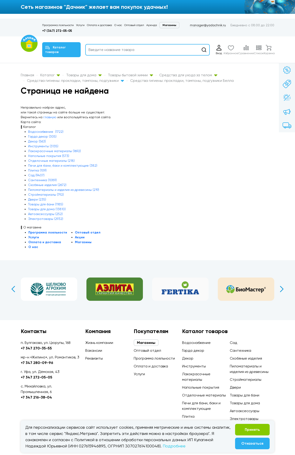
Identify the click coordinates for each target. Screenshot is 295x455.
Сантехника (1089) (42, 180)
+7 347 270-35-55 (36, 348)
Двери (235, 387)
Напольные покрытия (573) (48, 156)
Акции (80, 237)
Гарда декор (193, 350)
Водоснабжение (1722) (45, 131)
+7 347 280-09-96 (37, 362)
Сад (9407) (36, 175)
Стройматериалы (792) (46, 194)
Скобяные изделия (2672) (47, 185)
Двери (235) (37, 199)
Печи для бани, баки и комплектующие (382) (62, 165)
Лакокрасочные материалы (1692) (54, 151)
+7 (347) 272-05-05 (57, 31)
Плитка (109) (37, 170)
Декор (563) (37, 141)
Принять (252, 429)
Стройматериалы (245, 379)
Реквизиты (94, 358)
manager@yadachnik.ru (208, 25)
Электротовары (244, 419)
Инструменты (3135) (43, 146)
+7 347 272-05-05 (36, 377)
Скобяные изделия (246, 358)
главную (49, 117)
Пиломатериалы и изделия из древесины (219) (63, 190)
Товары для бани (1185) (45, 204)
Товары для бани (244, 395)
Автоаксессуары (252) (45, 214)
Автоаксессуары (244, 411)
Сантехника (240, 350)
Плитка (188, 416)
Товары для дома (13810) (47, 209)
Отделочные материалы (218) (51, 160)
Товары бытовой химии (130, 75)
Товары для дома (84, 75)
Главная (27, 75)
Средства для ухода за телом (188, 75)
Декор (187, 358)
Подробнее (174, 445)
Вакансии (93, 350)
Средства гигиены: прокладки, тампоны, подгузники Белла (182, 80)
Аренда (151, 25)
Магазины (169, 25)
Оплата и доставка (99, 25)
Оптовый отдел (134, 25)
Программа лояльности (58, 25)
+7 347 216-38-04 (36, 397)
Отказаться (252, 443)
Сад (233, 342)
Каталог (50, 75)
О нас (118, 25)
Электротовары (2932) (45, 219)
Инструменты (194, 366)
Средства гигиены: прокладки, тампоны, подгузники (75, 80)
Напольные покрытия (200, 387)
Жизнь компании (99, 342)
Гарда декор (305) (42, 136)
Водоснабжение (196, 342)
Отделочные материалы (204, 395)
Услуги (80, 25)
